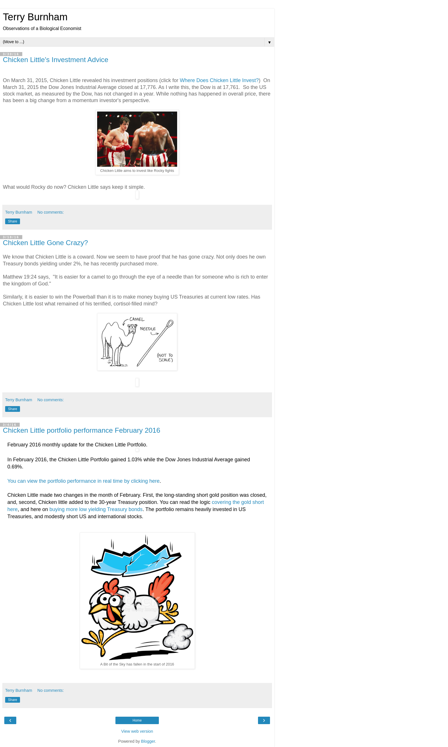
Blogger (148, 741)
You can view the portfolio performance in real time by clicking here (83, 481)
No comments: (50, 212)
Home (137, 720)
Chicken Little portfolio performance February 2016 (81, 430)
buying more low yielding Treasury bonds (96, 509)
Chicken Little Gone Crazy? (45, 243)
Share (12, 221)
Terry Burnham (35, 16)
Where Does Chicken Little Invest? (219, 80)
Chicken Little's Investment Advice (55, 59)
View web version (137, 731)
